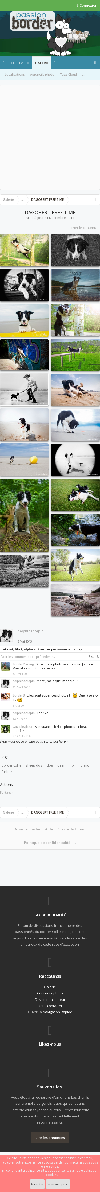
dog (50, 765)
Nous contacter (28, 829)
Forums (18, 62)
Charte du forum (71, 829)
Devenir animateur (50, 999)
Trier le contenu (85, 227)
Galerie (42, 62)
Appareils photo (42, 74)
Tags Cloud (68, 74)
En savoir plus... (58, 1184)
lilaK (18, 649)
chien (61, 765)
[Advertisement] (50, 137)
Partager (6, 792)
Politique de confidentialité (47, 842)
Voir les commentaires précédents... (28, 656)
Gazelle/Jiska (22, 726)
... (83, 74)
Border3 (19, 695)
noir (73, 765)
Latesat (7, 649)
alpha (28, 649)
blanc (85, 765)
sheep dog (34, 765)
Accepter (37, 1184)
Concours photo (50, 993)
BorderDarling (23, 664)
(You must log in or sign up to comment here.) (33, 741)
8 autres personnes (52, 649)
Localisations (15, 74)
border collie (11, 765)
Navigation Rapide (57, 1011)
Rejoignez (70, 931)
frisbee (7, 772)
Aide (49, 829)
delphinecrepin (30, 631)
